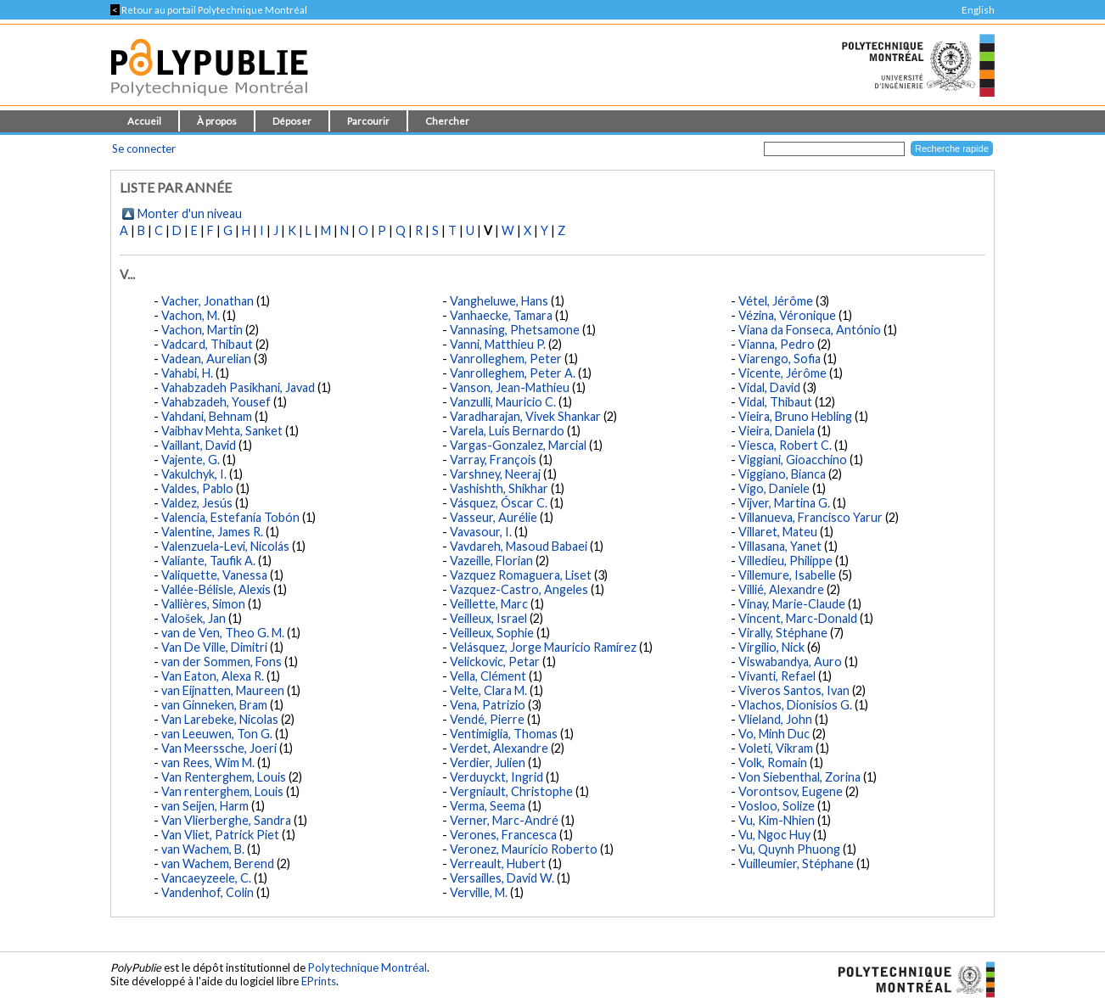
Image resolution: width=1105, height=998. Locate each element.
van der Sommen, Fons (221, 661)
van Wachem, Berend (217, 863)
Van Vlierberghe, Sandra (226, 820)
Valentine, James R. (212, 531)
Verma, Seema (487, 806)
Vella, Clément (488, 676)
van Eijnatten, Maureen (222, 690)
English (978, 9)
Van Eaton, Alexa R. (212, 676)
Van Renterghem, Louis (223, 777)
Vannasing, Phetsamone (515, 329)
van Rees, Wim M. (208, 762)
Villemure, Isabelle (787, 575)
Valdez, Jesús (197, 503)
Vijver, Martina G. (784, 503)
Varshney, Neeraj (495, 474)
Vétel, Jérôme (775, 301)
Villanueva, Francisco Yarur (810, 517)
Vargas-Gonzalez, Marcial (518, 445)
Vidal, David (769, 387)
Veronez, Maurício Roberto (523, 849)
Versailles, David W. (502, 878)
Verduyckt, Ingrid (496, 777)
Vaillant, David (198, 445)
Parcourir (368, 120)
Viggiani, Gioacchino (792, 459)
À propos (217, 120)
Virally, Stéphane (782, 632)
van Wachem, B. (202, 849)
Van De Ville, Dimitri (214, 647)
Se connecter (144, 148)
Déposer (291, 120)
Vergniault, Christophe (511, 791)
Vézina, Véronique (787, 315)
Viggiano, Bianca (782, 474)
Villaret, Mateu (777, 531)
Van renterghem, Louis (222, 791)
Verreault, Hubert (498, 863)
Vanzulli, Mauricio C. (503, 402)
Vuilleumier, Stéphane (796, 863)
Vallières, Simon (203, 604)
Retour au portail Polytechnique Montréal (208, 9)
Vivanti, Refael (777, 676)
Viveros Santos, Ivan (794, 690)
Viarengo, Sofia (779, 358)
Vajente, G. (190, 459)
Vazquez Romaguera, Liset (521, 575)
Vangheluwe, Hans (499, 301)
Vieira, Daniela (776, 430)
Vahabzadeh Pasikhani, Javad (238, 387)
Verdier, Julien (487, 762)
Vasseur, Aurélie (493, 517)
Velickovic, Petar (495, 661)
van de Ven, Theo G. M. (222, 632)
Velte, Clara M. (488, 690)
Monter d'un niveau (189, 213)
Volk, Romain (772, 762)
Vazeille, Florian (491, 560)
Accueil (144, 120)
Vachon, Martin (202, 329)
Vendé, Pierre (487, 719)
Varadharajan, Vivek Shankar (525, 416)
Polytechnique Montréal (367, 967)
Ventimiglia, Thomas (504, 733)
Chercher (447, 120)
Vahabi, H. (187, 373)
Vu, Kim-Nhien (776, 820)
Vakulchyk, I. (194, 474)
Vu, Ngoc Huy (774, 834)
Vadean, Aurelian (206, 358)
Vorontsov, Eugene (790, 791)
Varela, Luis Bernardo (507, 430)
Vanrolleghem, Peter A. (512, 373)
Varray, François (493, 459)
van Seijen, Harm (205, 806)
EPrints (318, 981)
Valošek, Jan (193, 618)
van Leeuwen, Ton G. (216, 733)
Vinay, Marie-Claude (791, 604)
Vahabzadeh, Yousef (216, 402)
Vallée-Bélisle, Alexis (216, 589)
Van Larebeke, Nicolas (219, 719)
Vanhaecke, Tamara (501, 315)
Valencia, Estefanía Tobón (230, 517)
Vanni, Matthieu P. (498, 344)
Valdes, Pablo (197, 488)
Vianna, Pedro (776, 344)
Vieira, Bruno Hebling (795, 416)
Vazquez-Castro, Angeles (519, 589)
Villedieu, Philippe (785, 560)
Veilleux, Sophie (492, 632)
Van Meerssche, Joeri (219, 748)
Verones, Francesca (503, 834)
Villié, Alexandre (781, 589)
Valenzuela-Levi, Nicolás (225, 546)
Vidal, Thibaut (775, 402)
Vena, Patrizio (487, 705)
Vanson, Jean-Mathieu (509, 387)
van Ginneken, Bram (214, 705)
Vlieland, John (775, 719)
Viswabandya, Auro (790, 661)
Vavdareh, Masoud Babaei (518, 546)
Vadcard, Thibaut (207, 344)
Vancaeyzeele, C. (206, 878)
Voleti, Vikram (775, 748)
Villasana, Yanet (780, 546)
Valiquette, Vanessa (214, 575)
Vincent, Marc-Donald (797, 618)
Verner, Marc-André (504, 820)
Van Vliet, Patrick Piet (220, 834)
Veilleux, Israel (488, 618)
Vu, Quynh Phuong (789, 849)
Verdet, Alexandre (499, 748)
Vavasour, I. (481, 531)
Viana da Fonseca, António (809, 329)
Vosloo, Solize (776, 806)
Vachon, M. (190, 315)
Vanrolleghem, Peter (506, 358)
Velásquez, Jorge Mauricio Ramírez (543, 647)
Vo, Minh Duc (774, 733)
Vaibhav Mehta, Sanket (222, 430)
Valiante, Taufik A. (208, 560)
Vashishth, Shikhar (499, 488)
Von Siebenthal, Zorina (799, 777)
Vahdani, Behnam (206, 416)
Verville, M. (479, 892)
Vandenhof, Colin (207, 892)
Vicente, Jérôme (782, 373)
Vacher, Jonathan (207, 301)
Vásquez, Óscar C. (498, 503)
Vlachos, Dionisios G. (795, 705)
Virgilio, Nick (771, 647)
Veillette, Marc (489, 604)
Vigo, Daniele (774, 488)
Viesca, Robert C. (785, 445)
